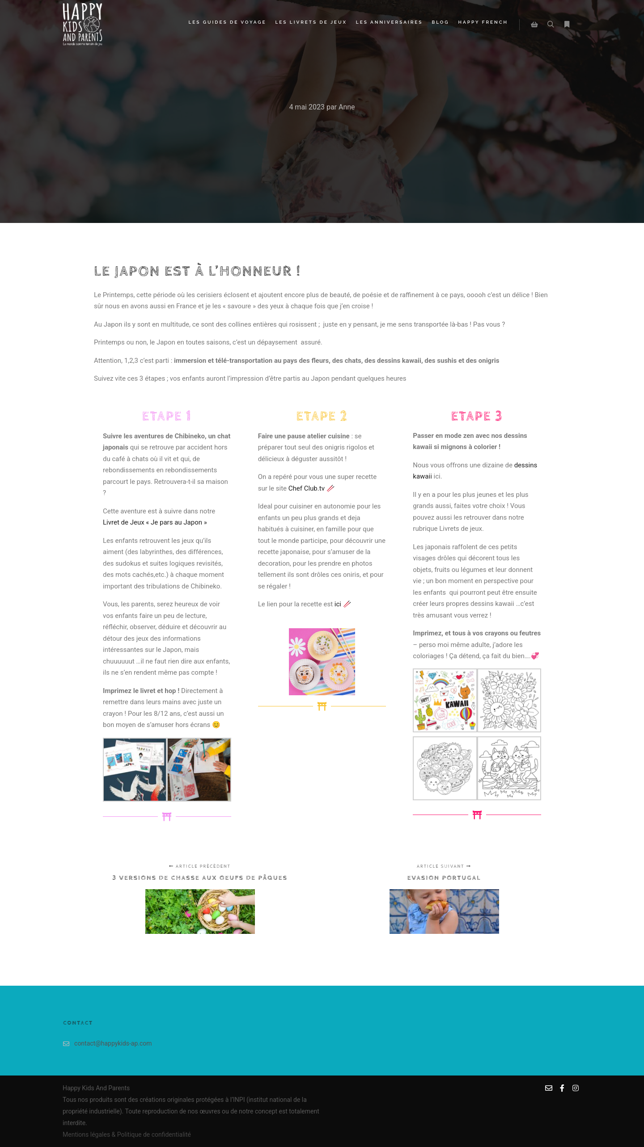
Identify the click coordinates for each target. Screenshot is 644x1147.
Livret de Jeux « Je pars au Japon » (155, 522)
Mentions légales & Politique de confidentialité (127, 1134)
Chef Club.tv (306, 488)
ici (338, 604)
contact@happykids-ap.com (107, 1043)
